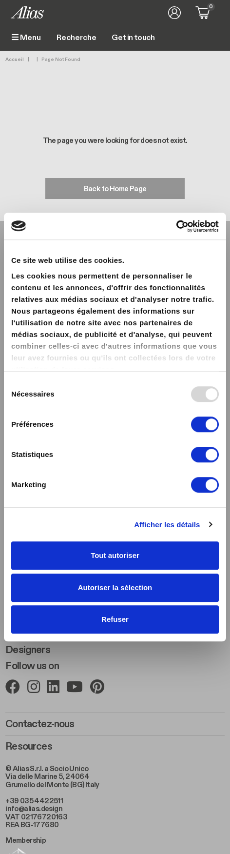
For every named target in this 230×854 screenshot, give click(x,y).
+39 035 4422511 (34, 801)
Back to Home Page (115, 189)
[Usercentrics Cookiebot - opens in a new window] (176, 226)
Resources (28, 747)
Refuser (115, 619)
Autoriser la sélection (115, 587)
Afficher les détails (167, 524)
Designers (27, 650)
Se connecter (174, 12)
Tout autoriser (115, 555)
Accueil (14, 59)
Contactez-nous (39, 724)
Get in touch (133, 38)
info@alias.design (33, 809)
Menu (26, 38)
